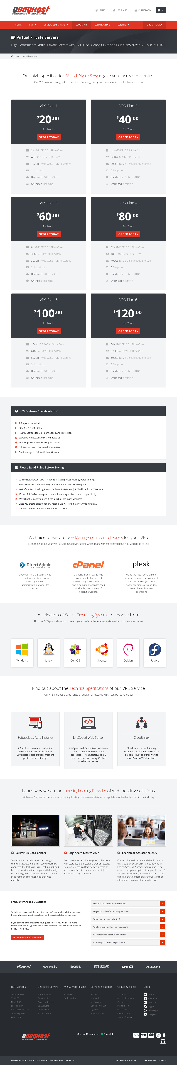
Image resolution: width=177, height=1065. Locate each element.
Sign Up (94, 1009)
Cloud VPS (82, 24)
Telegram (150, 1014)
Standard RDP (17, 994)
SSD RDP (15, 998)
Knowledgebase (98, 998)
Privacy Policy (123, 1005)
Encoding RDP (17, 1005)
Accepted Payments (126, 998)
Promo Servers (44, 1013)
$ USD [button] (99, 10)
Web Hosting (102, 24)
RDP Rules (122, 1009)
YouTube (150, 1002)
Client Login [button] (142, 10)
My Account (96, 1002)
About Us (121, 994)
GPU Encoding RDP (20, 1009)
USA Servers (43, 1005)
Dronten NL (43, 998)
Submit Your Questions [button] (27, 937)
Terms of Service (124, 1017)
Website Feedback (155, 1060)
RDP (31, 24)
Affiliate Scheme (126, 1060)
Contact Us (122, 1002)
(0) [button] (160, 10)
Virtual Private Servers (31, 56)
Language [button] (119, 10)
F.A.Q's (94, 994)
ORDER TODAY (154, 24)
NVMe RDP (16, 1002)
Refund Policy (123, 1013)
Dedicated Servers (54, 24)
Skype (149, 1006)
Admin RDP (16, 1017)
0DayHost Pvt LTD (45, 1060)
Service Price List (98, 1005)
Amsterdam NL (44, 994)
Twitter (149, 994)
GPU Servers (43, 1009)
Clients (122, 24)
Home (18, 24)
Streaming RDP (18, 1013)
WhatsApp (151, 1010)
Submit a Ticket (98, 1013)
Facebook (150, 998)
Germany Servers (46, 1002)
